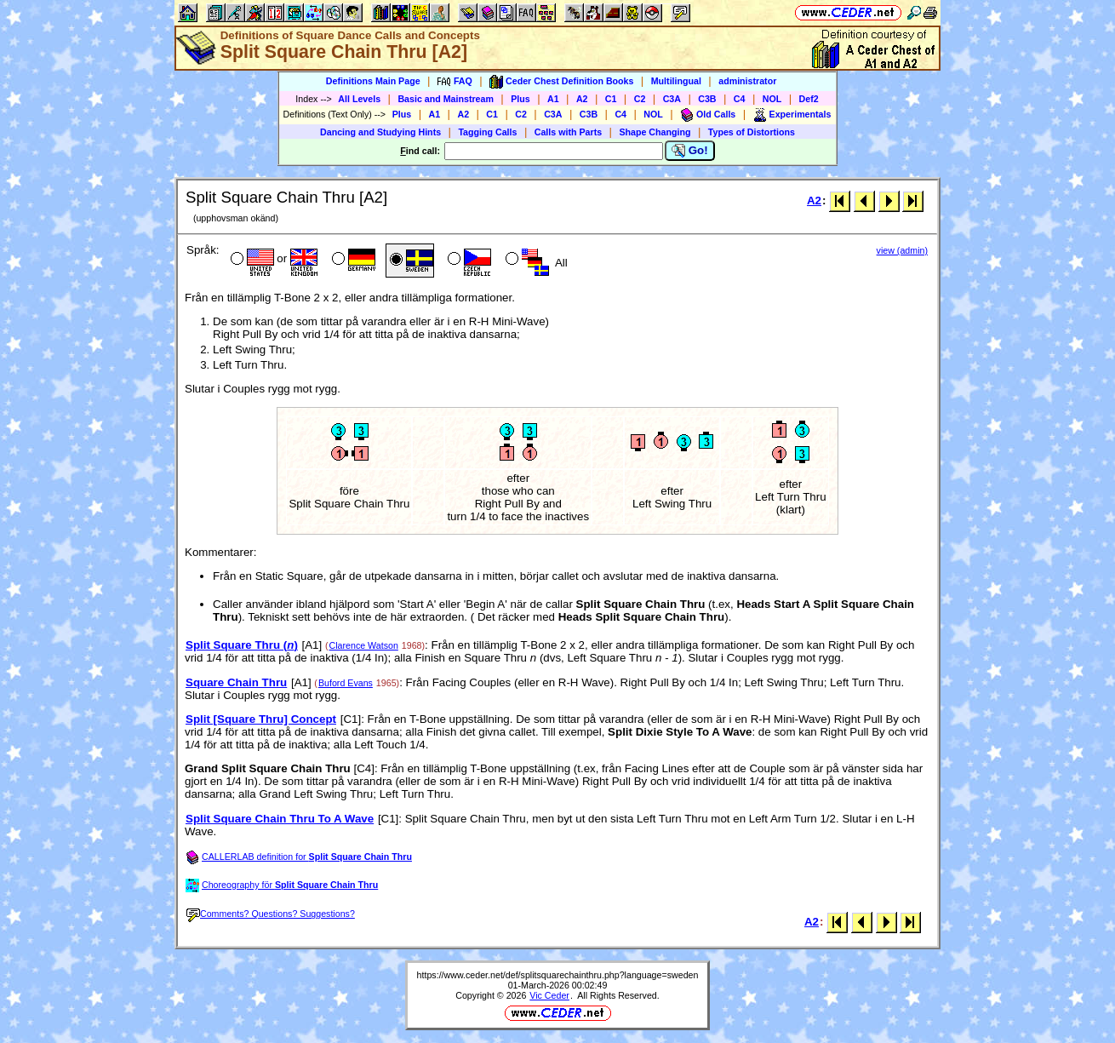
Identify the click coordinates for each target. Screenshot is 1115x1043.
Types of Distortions (751, 132)
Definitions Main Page (373, 81)
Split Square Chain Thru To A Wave (280, 818)
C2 (640, 99)
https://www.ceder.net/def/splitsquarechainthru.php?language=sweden (558, 975)
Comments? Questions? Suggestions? (270, 913)
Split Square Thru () (242, 645)
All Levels (359, 99)
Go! (690, 151)
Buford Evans (345, 683)
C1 (611, 99)
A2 (582, 99)
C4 (740, 99)
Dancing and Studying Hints (380, 132)
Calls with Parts (568, 132)
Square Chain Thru (236, 682)
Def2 (809, 99)
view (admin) (902, 250)
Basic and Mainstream (445, 99)
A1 (553, 99)
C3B (707, 99)
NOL (772, 99)
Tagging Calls (487, 132)
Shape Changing (654, 132)
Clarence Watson (363, 645)
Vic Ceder (549, 995)
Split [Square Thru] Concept (261, 719)
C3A (672, 99)
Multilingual (676, 81)
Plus (520, 99)
